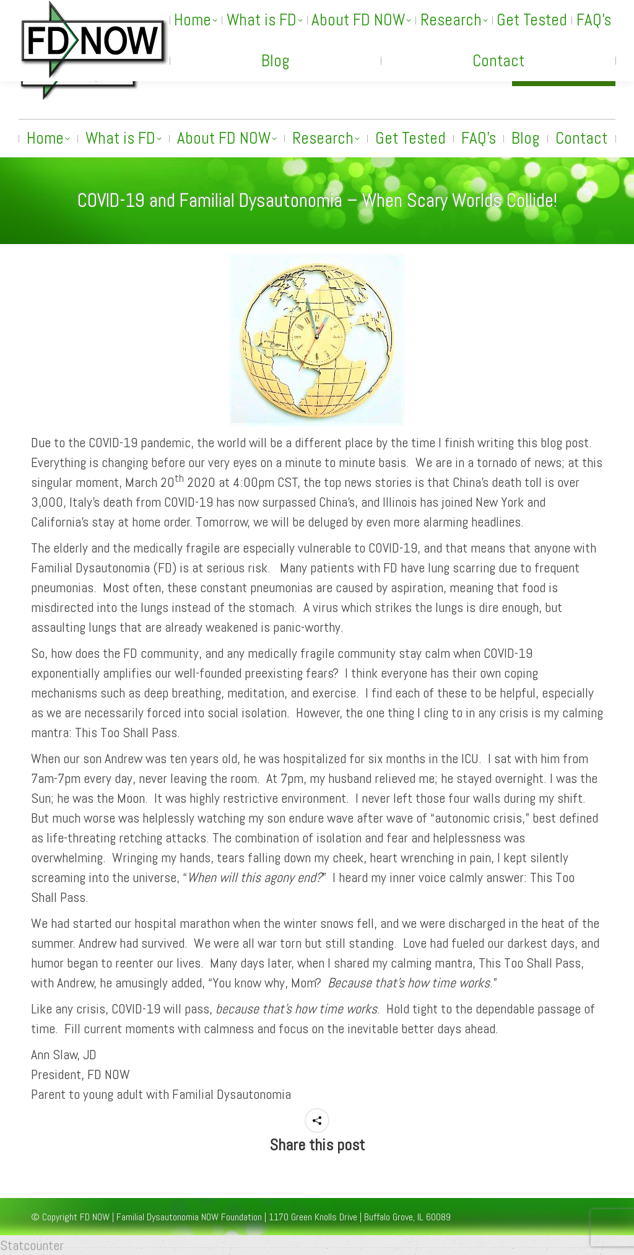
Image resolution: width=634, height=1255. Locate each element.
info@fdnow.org (457, 70)
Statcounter (32, 1245)
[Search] (494, 10)
